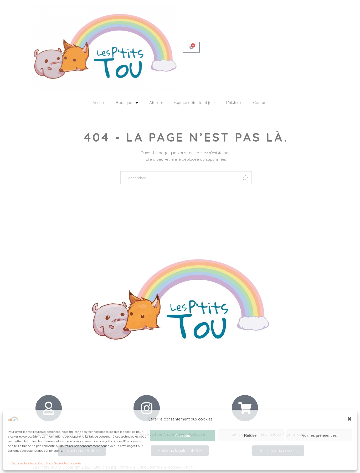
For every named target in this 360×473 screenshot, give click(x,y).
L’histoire (234, 102)
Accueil (98, 102)
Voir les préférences (319, 435)
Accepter (182, 435)
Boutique (127, 102)
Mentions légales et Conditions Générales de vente (46, 463)
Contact (260, 102)
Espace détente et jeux (194, 102)
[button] (349, 419)
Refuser (251, 435)
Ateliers (156, 102)
